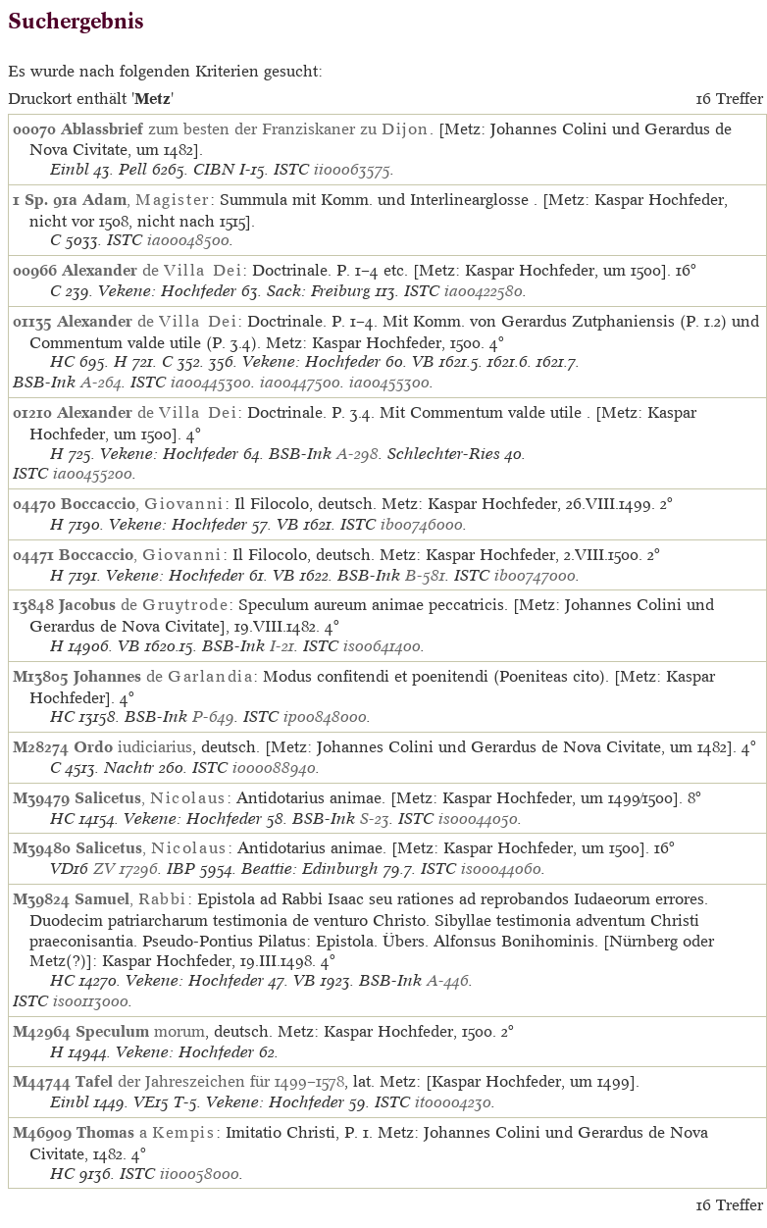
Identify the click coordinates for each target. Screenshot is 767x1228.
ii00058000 (199, 1173)
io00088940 (274, 767)
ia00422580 (483, 291)
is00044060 (501, 868)
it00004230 (453, 1102)
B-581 (425, 575)
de (152, 270)
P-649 (213, 716)
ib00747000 (535, 575)
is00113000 (90, 1001)
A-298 (357, 453)
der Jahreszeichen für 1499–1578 (210, 1081)
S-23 (374, 818)
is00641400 (382, 646)
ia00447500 (300, 382)
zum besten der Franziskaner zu (245, 128)
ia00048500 (188, 240)
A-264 (101, 382)
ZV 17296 (125, 868)
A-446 (448, 980)
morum (140, 1031)
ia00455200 (92, 473)
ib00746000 (422, 524)
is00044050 (478, 818)
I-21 (282, 646)
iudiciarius (133, 746)
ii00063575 (352, 169)
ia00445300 (211, 382)
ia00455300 (389, 382)
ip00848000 (325, 716)
